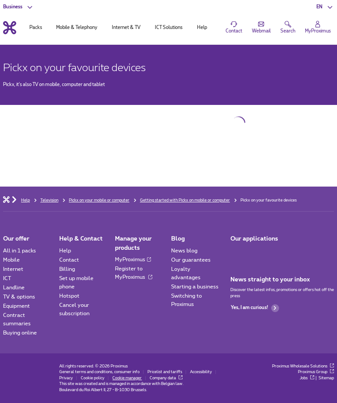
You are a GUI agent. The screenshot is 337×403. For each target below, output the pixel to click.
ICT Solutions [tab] (169, 27)
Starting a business (195, 286)
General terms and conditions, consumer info (99, 372)
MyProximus (133, 259)
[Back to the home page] (9, 27)
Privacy (66, 378)
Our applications (254, 239)
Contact (69, 260)
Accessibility (201, 372)
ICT (7, 278)
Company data (166, 378)
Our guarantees (191, 260)
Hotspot (69, 296)
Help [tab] (202, 27)
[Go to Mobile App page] (236, 253)
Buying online (20, 332)
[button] (324, 7)
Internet (13, 269)
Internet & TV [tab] (126, 27)
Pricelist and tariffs (164, 372)
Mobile (11, 260)
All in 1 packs (19, 250)
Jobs (307, 378)
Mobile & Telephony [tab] (76, 27)
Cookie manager (127, 378)
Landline (14, 287)
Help (65, 250)
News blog (184, 250)
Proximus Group (316, 372)
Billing (67, 269)
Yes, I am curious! (255, 308)
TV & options (19, 296)
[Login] (318, 27)
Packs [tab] (35, 27)
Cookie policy (92, 378)
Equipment (16, 306)
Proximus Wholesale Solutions (303, 366)
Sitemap (326, 378)
